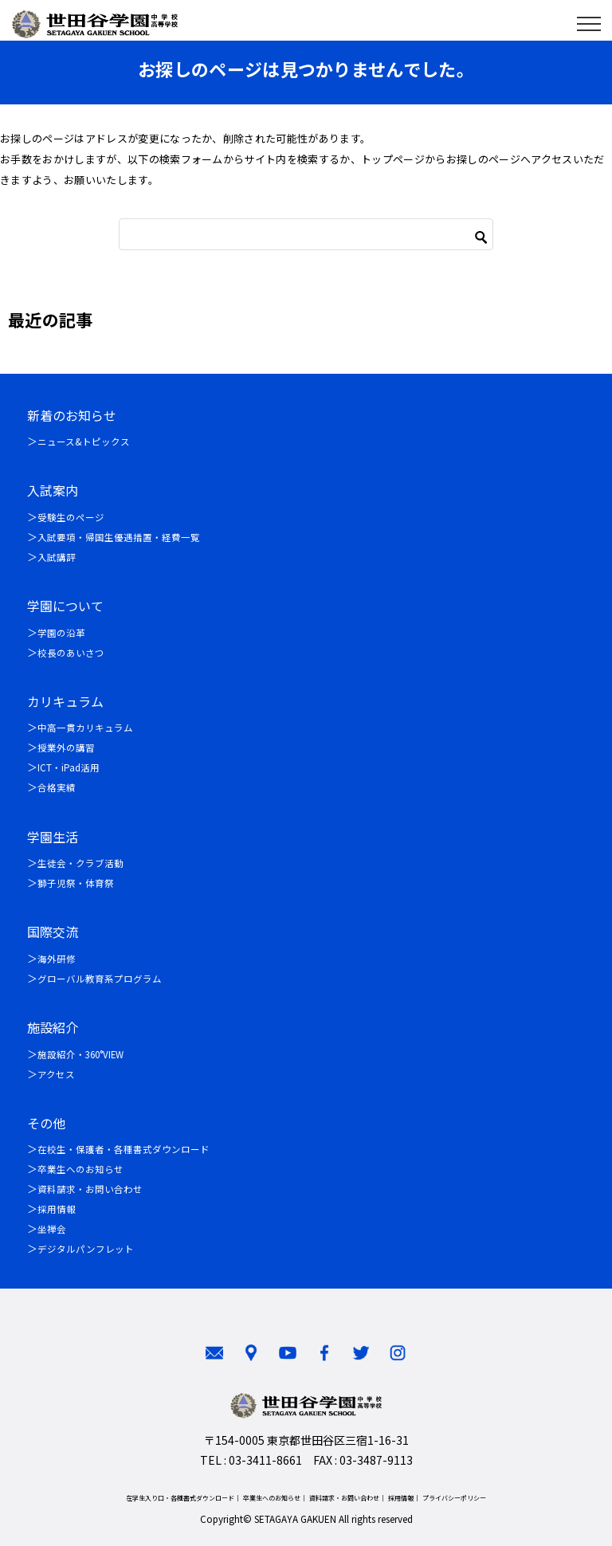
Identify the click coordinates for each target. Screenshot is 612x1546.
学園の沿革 (61, 632)
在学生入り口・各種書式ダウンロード (180, 1497)
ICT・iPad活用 (68, 767)
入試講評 (56, 557)
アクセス (56, 1074)
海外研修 (56, 958)
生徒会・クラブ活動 (80, 863)
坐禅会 (51, 1228)
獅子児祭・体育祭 (75, 883)
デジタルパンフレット (85, 1248)
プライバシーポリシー (454, 1497)
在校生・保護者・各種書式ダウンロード (123, 1149)
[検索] (306, 234)
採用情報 (56, 1209)
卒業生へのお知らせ (80, 1169)
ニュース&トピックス (83, 441)
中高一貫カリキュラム (85, 727)
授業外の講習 (66, 747)
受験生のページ (70, 517)
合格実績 (56, 787)
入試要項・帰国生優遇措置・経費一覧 (118, 537)
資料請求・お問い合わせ (90, 1189)
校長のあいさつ (70, 652)
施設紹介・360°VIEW (80, 1054)
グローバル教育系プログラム (99, 978)
